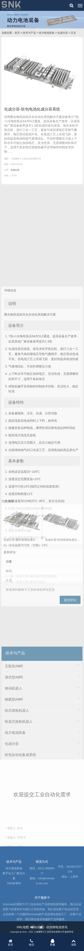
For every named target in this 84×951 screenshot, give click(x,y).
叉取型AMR (42, 745)
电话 (31, 942)
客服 (52, 942)
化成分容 (62, 32)
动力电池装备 (46, 32)
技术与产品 (29, 32)
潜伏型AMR (42, 756)
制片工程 (42, 867)
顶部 (73, 942)
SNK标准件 (14, 896)
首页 (17, 32)
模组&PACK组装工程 (42, 856)
